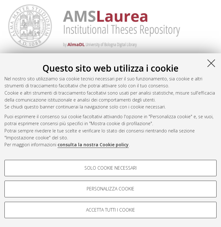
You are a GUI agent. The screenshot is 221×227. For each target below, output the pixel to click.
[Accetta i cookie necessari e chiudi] (211, 63)
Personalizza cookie (110, 189)
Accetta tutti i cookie (110, 210)
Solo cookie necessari (110, 168)
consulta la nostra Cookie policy (93, 145)
